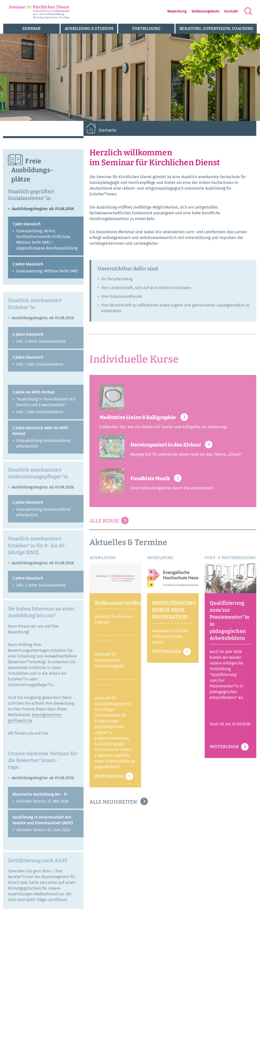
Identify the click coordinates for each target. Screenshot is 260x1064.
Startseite (107, 130)
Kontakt (231, 11)
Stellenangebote (205, 11)
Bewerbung (176, 11)
